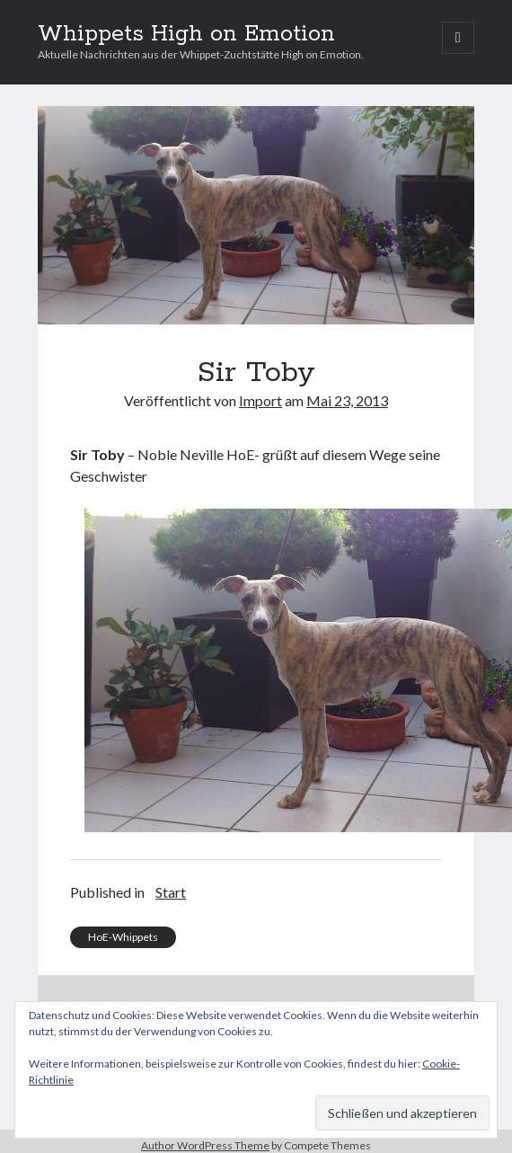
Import (260, 400)
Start (170, 891)
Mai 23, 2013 (347, 400)
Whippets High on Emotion (186, 34)
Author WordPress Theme (205, 1145)
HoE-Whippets (123, 937)
